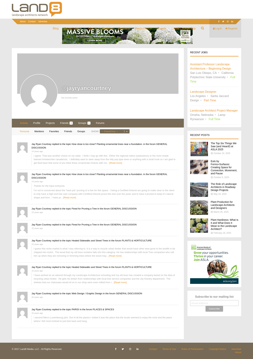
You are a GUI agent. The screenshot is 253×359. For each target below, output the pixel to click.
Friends (66, 123)
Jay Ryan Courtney (41, 144)
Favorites (54, 131)
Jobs (90, 28)
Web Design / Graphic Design (87, 293)
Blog (56, 28)
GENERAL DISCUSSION (123, 208)
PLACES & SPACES (103, 309)
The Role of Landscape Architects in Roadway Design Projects (224, 187)
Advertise (42, 21)
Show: (95, 131)
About (22, 21)
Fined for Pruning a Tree (84, 208)
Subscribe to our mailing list (214, 296)
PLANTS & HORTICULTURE (137, 240)
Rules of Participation (193, 349)
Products (123, 28)
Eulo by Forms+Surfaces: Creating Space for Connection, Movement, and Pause (224, 167)
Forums (100, 123)
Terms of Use (169, 349)
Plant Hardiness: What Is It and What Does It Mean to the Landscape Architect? (224, 224)
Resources (141, 28)
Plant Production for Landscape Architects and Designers (223, 204)
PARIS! (75, 309)
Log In (217, 28)
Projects (107, 28)
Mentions (39, 131)
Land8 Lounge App (184, 28)
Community (71, 28)
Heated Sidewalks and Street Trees (90, 240)
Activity (24, 123)
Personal (24, 131)
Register (231, 28)
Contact (31, 21)
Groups (84, 123)
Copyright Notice (217, 349)
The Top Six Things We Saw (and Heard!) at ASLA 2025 (224, 146)
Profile (36, 123)
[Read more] (115, 163)
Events (161, 28)
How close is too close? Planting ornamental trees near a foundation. (107, 144)
